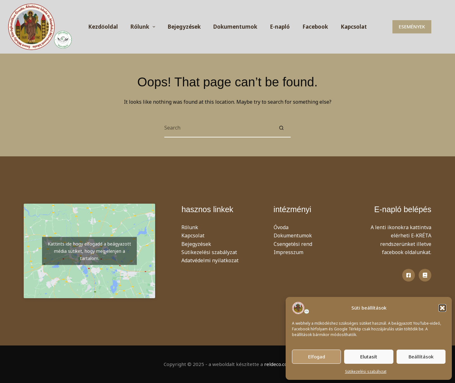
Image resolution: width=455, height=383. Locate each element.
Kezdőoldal (103, 26)
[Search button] (281, 128)
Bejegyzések (184, 26)
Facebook (315, 26)
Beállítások (421, 356)
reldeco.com (278, 364)
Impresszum (288, 252)
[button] (442, 308)
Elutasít (368, 356)
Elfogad (316, 356)
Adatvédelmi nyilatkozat (210, 260)
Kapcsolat (354, 26)
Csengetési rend (293, 244)
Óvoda (281, 227)
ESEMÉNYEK (412, 26)
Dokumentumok (235, 26)
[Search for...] (218, 128)
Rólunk (144, 27)
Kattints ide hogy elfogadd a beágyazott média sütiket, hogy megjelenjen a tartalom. (89, 251)
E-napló (280, 26)
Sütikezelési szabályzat (365, 371)
